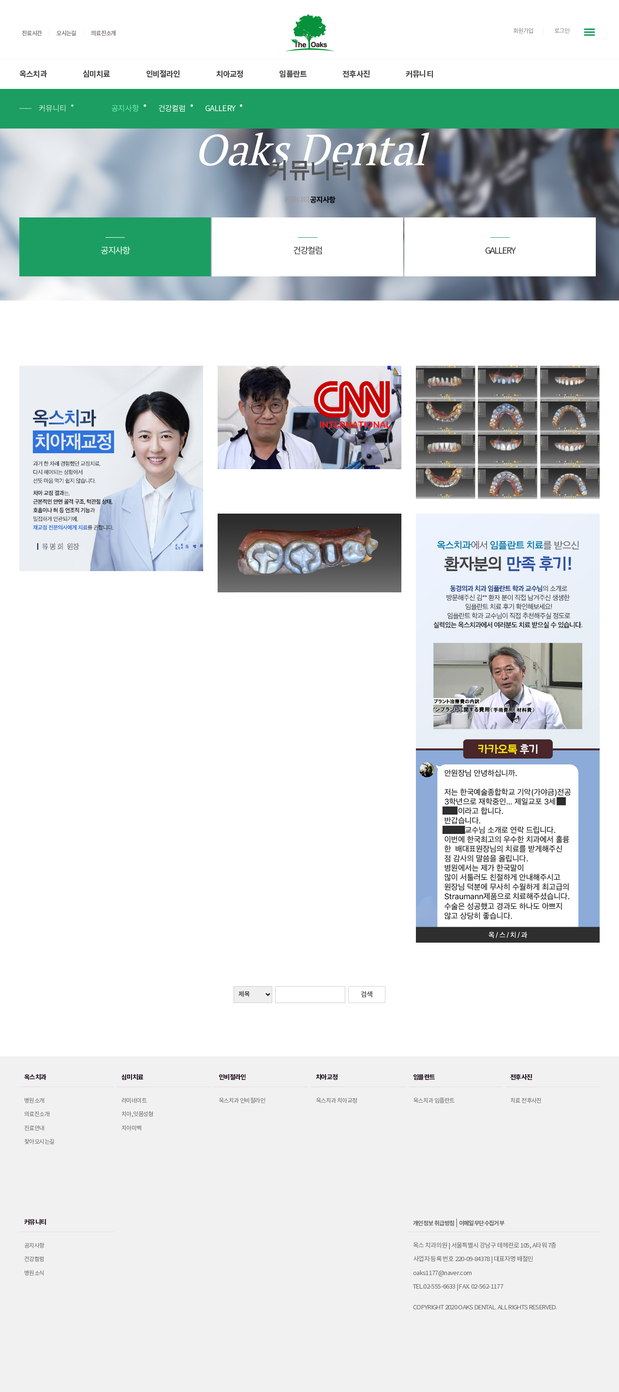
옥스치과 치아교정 (336, 1101)
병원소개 (34, 1101)
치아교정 (230, 74)
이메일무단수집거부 (481, 1223)
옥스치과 (33, 74)
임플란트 (293, 74)
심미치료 (96, 74)
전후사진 (356, 74)
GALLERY (220, 108)
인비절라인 (163, 74)
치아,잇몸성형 (137, 1114)
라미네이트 (134, 1101)
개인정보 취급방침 (434, 1223)
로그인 (561, 31)
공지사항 (125, 108)
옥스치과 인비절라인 (242, 1101)
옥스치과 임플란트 (434, 1101)
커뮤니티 (419, 74)
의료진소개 (36, 1114)
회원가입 (523, 31)
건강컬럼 (172, 108)
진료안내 (34, 1128)
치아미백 (131, 1128)
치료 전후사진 (526, 1101)
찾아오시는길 (39, 1142)
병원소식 (34, 1273)
